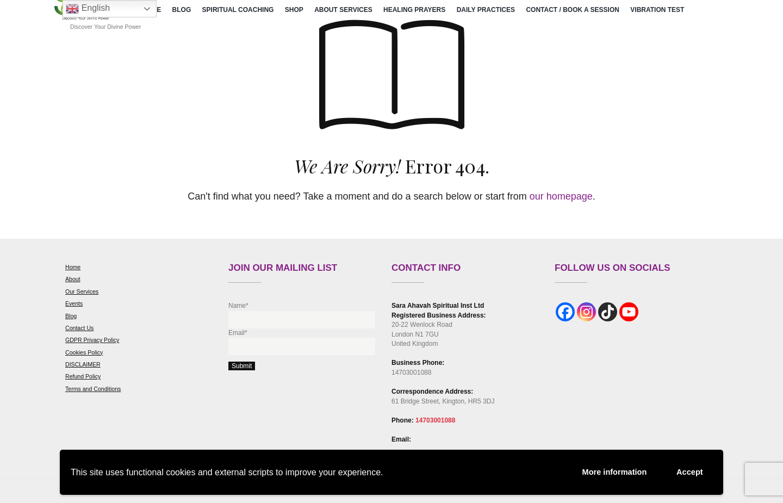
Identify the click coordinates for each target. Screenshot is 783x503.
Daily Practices (486, 10)
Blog (181, 10)
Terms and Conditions (93, 389)
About (72, 279)
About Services (343, 10)
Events (74, 303)
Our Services (81, 291)
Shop (294, 10)
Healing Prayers (414, 10)
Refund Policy (83, 376)
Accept (687, 470)
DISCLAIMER (83, 364)
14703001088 (435, 420)
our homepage (561, 196)
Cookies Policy (84, 352)
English (88, 8)
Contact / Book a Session (572, 10)
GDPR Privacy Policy (92, 340)
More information (606, 471)
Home (72, 267)
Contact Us (79, 328)
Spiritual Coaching (238, 10)
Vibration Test (657, 10)
